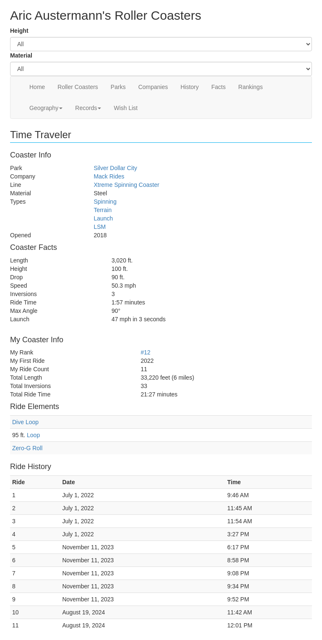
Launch (103, 218)
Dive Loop (25, 422)
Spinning (105, 201)
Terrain (102, 210)
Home (37, 87)
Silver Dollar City (115, 168)
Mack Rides (108, 176)
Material (21, 55)
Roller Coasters (77, 87)
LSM (99, 226)
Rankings (250, 87)
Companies (153, 87)
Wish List (126, 108)
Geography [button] (45, 108)
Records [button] (88, 108)
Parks (118, 87)
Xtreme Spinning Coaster (126, 184)
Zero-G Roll (27, 448)
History (189, 87)
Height (19, 30)
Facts (218, 87)
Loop (33, 435)
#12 (145, 352)
